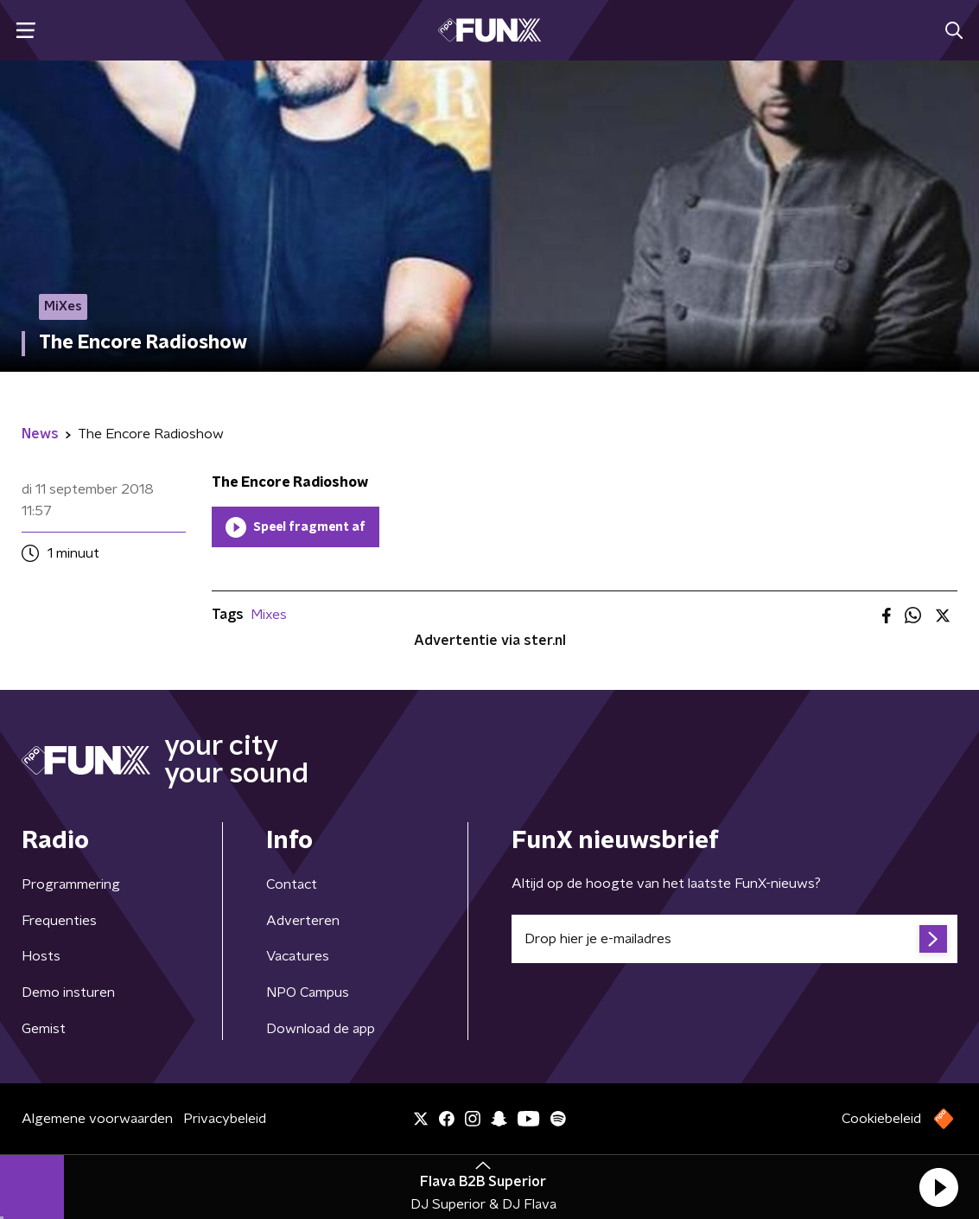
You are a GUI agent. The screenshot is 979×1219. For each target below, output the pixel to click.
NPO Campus (307, 992)
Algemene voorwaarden (97, 1119)
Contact (291, 884)
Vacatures (297, 956)
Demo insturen (68, 992)
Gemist (44, 1029)
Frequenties (59, 921)
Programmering (71, 884)
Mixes (269, 615)
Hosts (41, 956)
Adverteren (303, 921)
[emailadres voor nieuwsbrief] (735, 939)
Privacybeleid (224, 1119)
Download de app (320, 1029)
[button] (938, 1187)
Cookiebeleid (881, 1119)
